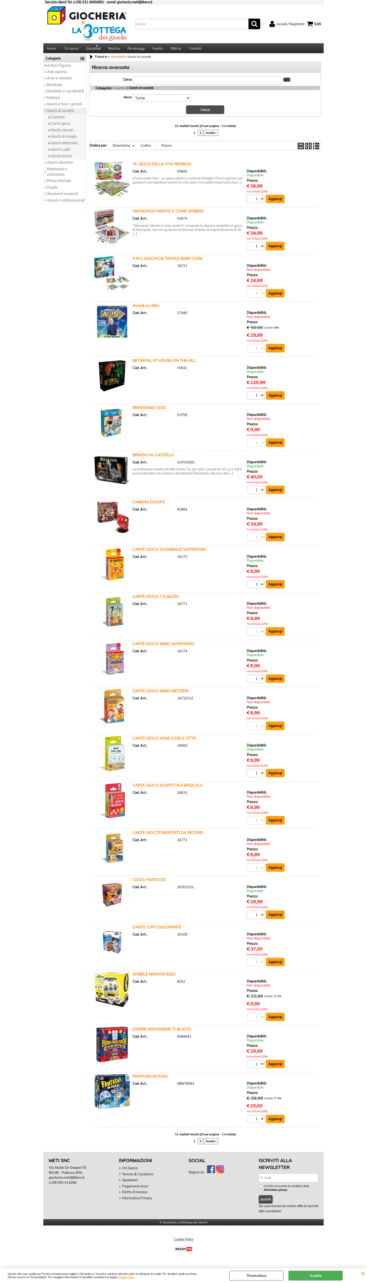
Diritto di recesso (134, 1196)
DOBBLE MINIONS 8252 (154, 978)
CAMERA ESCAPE (149, 505)
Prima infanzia (59, 184)
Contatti (195, 50)
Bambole (54, 88)
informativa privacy (275, 1193)
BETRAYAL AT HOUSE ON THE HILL (164, 363)
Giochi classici (62, 133)
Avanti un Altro (146, 308)
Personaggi (136, 50)
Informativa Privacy (137, 1202)
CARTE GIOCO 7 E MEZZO (156, 599)
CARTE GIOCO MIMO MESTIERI (160, 694)
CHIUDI (362, 1273)
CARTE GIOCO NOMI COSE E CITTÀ (164, 741)
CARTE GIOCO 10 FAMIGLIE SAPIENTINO (169, 552)
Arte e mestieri (59, 81)
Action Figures (59, 68)
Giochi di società (60, 113)
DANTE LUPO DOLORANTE (157, 930)
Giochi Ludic (61, 152)
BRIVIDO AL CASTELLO (153, 458)
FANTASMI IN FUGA (150, 1080)
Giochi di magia (64, 139)
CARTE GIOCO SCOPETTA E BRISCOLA (168, 788)
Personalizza (256, 1276)
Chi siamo (71, 50)
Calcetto (58, 120)
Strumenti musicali (62, 197)
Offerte (175, 50)
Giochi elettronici (64, 146)
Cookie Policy (127, 1277)
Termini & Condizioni (137, 1178)
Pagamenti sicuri (135, 1190)
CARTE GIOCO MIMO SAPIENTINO (163, 647)
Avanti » (211, 135)
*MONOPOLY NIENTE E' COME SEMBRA (168, 214)
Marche (114, 50)
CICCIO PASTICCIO (149, 883)
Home (51, 50)
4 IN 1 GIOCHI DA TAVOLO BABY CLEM (167, 261)
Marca (128, 100)
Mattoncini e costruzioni (57, 175)
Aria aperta (57, 75)
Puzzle (52, 190)
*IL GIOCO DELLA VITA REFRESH (162, 166)
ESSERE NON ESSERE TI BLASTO (162, 1032)
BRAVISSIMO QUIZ (149, 410)
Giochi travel (61, 159)
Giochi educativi (60, 165)
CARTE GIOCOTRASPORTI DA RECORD (168, 836)
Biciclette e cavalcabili (65, 94)
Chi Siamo (129, 1172)
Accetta (316, 1276)
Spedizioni (130, 1184)
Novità (157, 50)
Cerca (127, 82)
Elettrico (53, 100)
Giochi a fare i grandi (64, 107)
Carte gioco (60, 126)
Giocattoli (93, 50)
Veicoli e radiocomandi (66, 203)
